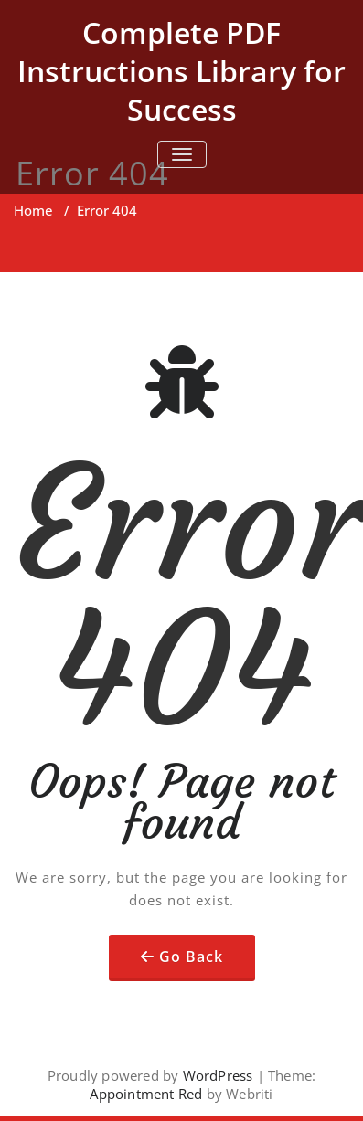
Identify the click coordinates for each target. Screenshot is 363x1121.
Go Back (191, 957)
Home (33, 210)
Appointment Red (146, 1093)
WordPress (218, 1075)
